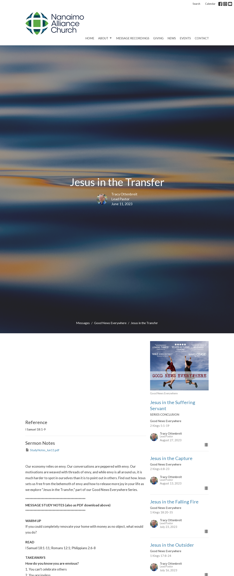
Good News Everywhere (110, 323)
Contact (202, 38)
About (105, 38)
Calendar (210, 3)
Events (185, 38)
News (171, 38)
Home (89, 38)
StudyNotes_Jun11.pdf (42, 450)
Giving (158, 38)
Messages (83, 323)
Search (196, 3)
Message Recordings (132, 38)
